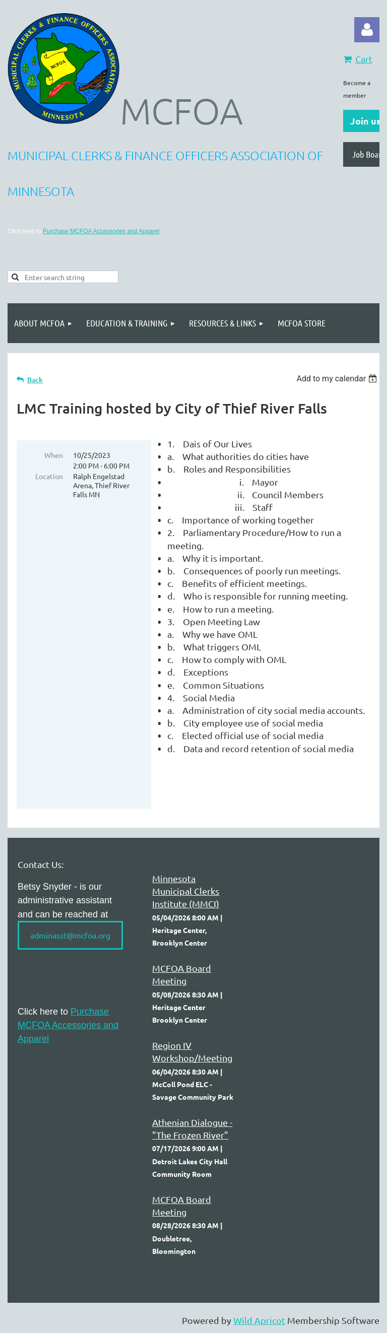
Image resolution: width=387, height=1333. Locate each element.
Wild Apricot (259, 1320)
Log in (366, 29)
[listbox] (337, 378)
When (53, 454)
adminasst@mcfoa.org (70, 935)
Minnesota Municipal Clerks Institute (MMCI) (185, 891)
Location (49, 476)
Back (35, 379)
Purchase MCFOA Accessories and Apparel (101, 231)
